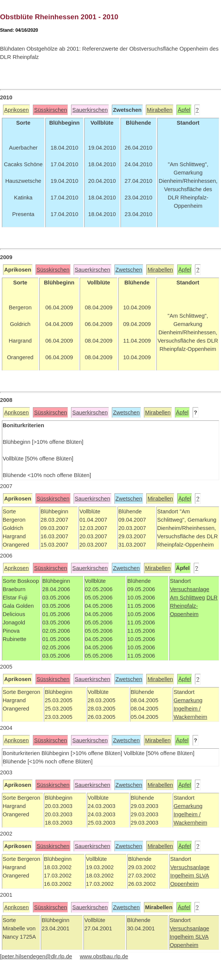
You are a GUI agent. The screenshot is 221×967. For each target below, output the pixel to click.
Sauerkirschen (90, 110)
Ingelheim (183, 876)
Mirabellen (160, 110)
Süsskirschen (50, 110)
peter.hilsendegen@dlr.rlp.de (37, 956)
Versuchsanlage (189, 589)
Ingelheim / (187, 709)
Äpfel (184, 110)
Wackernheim (190, 717)
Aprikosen (16, 110)
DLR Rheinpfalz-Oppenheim (194, 606)
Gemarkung (187, 700)
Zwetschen (129, 270)
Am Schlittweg (187, 598)
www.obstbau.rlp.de (104, 956)
